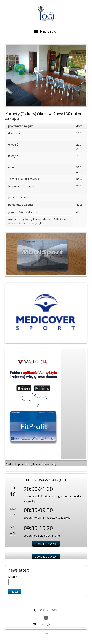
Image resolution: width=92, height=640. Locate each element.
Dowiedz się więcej (46, 543)
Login (46, 633)
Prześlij (15, 591)
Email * (12, 576)
